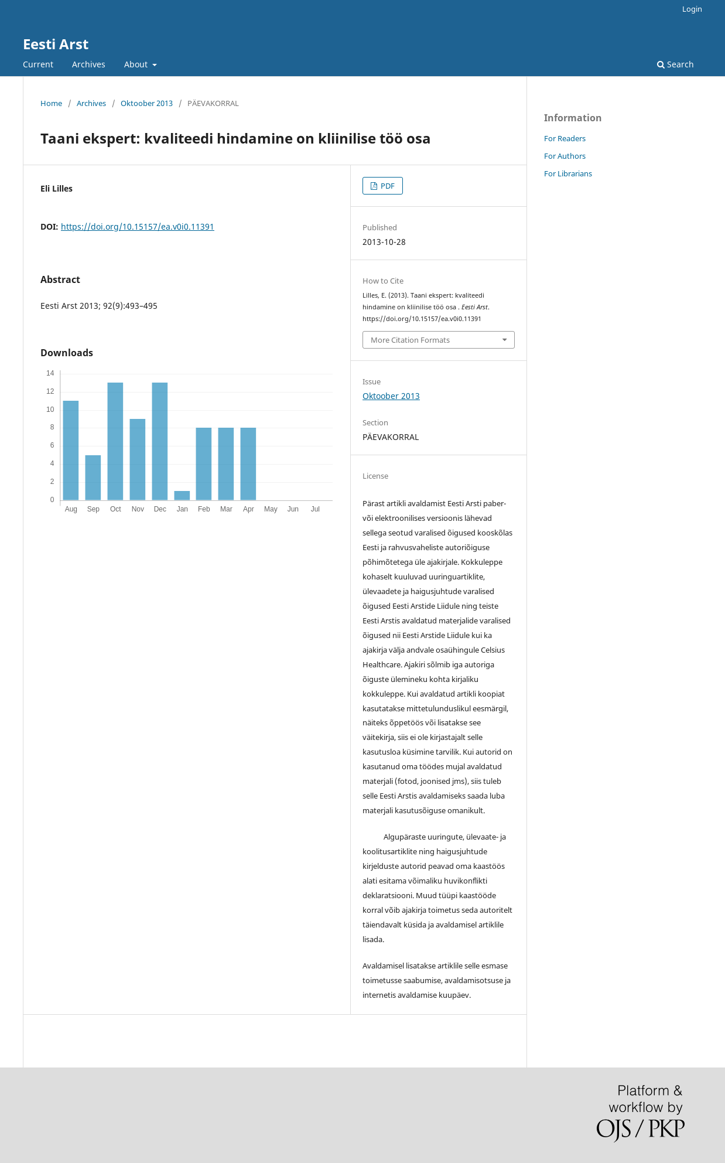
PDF (387, 185)
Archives (88, 64)
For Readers (565, 138)
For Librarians (568, 173)
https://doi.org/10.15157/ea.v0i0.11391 (137, 226)
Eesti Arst (55, 43)
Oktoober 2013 (147, 103)
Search (675, 64)
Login (692, 9)
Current (38, 64)
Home (51, 103)
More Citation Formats (410, 340)
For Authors (565, 156)
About (137, 64)
